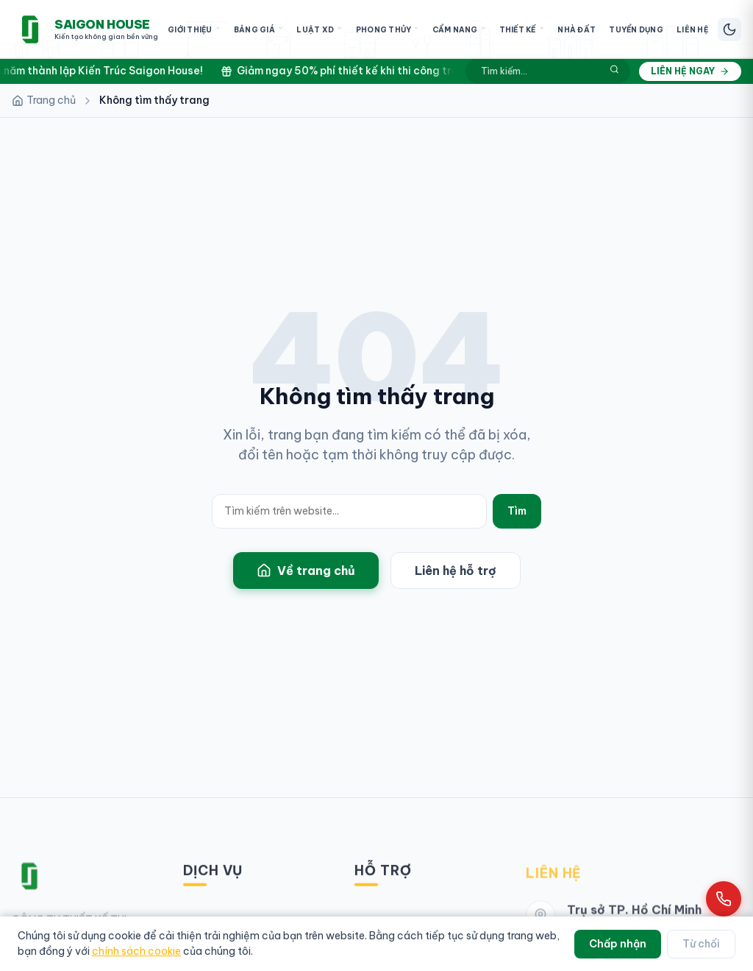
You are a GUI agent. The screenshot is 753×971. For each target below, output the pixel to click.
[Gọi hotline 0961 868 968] (723, 899)
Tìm (517, 511)
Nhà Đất (576, 30)
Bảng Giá (258, 29)
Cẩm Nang (459, 29)
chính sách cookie (136, 951)
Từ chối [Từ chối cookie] (701, 943)
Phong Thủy (387, 29)
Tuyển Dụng (636, 30)
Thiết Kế (522, 29)
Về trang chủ (306, 571)
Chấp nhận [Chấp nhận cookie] (617, 943)
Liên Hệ (692, 30)
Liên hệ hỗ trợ (455, 571)
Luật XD (319, 29)
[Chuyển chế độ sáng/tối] (729, 29)
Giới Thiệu (194, 29)
